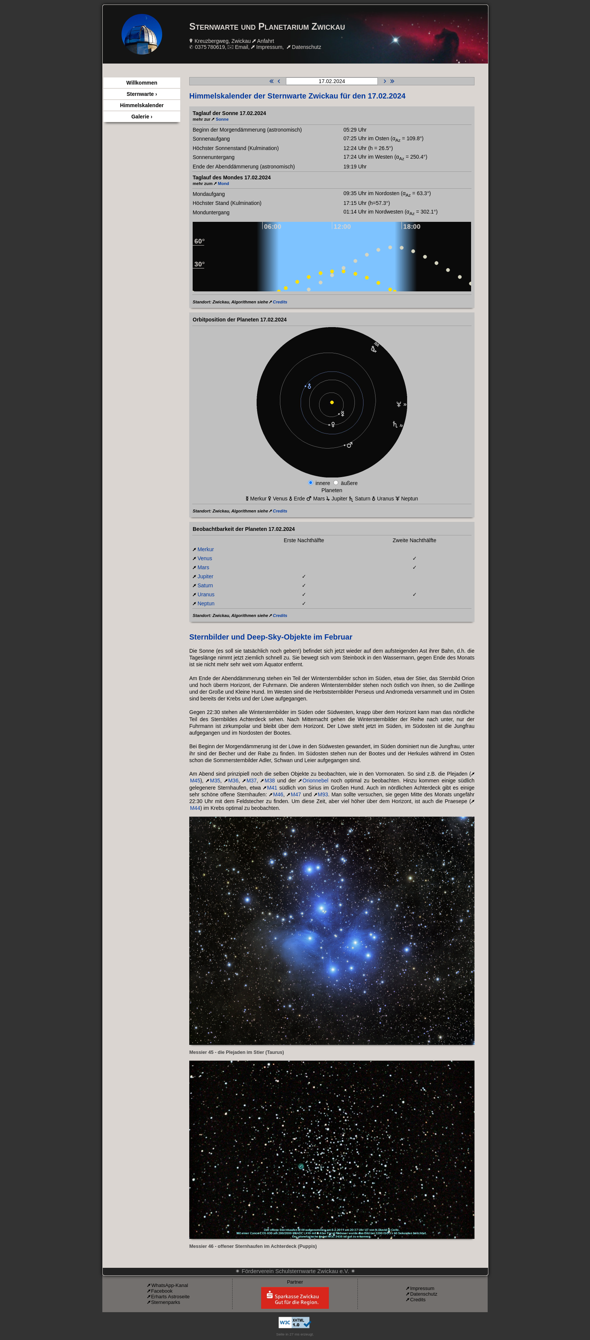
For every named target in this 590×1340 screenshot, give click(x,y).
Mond (223, 183)
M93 (323, 794)
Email (241, 47)
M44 (195, 808)
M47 (296, 794)
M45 (195, 781)
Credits (280, 302)
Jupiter (205, 576)
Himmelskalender (142, 105)
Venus (205, 558)
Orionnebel (315, 781)
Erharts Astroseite (170, 1296)
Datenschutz (306, 47)
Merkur (206, 549)
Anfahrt (265, 41)
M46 (278, 794)
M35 (215, 781)
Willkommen (141, 83)
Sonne (222, 119)
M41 (272, 788)
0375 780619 (210, 47)
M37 (251, 781)
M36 (233, 781)
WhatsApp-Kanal (169, 1285)
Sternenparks (165, 1302)
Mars (203, 567)
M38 (270, 781)
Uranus (206, 594)
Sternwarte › (142, 94)
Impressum (269, 47)
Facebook (161, 1291)
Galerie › (141, 117)
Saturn (205, 585)
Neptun (206, 603)
